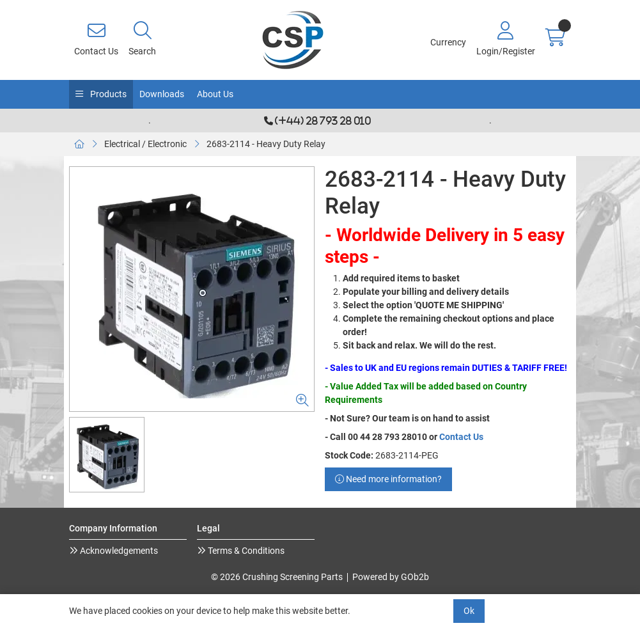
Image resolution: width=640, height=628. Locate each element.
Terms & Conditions (245, 551)
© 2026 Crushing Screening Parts (277, 577)
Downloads (161, 94)
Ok (469, 611)
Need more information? (388, 479)
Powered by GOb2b (390, 577)
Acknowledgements (118, 551)
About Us (215, 94)
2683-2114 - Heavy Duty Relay (266, 144)
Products (107, 94)
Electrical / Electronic (145, 144)
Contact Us (461, 437)
